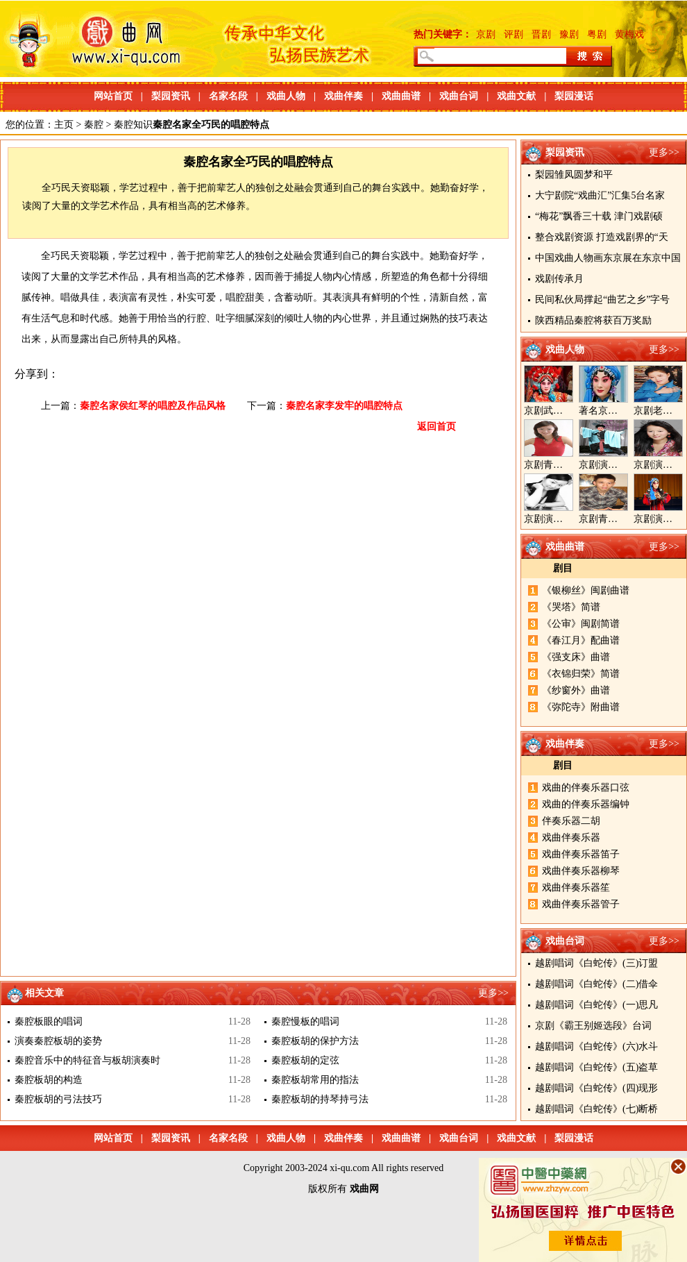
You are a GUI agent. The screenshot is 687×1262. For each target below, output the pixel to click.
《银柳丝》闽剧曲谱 (585, 590)
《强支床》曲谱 (576, 657)
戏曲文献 (516, 96)
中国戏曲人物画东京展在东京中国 (608, 258)
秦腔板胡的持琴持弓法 (319, 1099)
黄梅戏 (629, 34)
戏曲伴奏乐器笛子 (581, 854)
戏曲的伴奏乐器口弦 (585, 787)
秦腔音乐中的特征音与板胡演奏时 (87, 1060)
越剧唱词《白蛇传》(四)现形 (596, 1088)
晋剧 (541, 34)
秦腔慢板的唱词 (305, 1021)
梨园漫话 (573, 96)
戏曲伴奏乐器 (571, 837)
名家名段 (228, 96)
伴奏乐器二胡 (571, 821)
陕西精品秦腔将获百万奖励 (593, 320)
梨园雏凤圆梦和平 (574, 174)
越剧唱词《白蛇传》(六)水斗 (596, 1046)
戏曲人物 (285, 96)
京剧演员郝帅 (608, 465)
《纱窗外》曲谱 (576, 690)
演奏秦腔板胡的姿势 (58, 1041)
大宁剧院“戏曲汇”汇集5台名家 (600, 195)
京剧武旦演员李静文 (567, 410)
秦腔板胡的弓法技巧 (58, 1099)
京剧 (485, 34)
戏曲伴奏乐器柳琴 (581, 871)
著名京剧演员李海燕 (622, 410)
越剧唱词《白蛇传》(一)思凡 (596, 1005)
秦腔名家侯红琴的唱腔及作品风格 (153, 406)
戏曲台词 (458, 96)
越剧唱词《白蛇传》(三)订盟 (596, 963)
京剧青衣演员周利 (563, 465)
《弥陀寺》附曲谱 (581, 707)
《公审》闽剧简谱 (581, 624)
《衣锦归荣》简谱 (581, 673)
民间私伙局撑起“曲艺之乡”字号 (602, 299)
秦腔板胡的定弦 (305, 1060)
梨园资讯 (170, 96)
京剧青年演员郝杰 (617, 519)
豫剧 (569, 34)
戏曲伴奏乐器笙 (576, 887)
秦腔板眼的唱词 (49, 1021)
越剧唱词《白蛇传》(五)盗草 (596, 1067)
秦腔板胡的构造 (49, 1080)
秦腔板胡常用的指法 (315, 1080)
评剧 (513, 34)
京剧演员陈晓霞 (558, 519)
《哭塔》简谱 (571, 607)
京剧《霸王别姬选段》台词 (593, 1025)
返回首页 (436, 426)
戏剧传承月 (559, 279)
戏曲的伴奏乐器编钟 (585, 804)
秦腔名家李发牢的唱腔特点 (344, 406)
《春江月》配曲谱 (581, 640)
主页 (64, 124)
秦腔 (93, 124)
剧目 (562, 568)
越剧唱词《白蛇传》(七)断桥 (596, 1109)
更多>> (664, 152)
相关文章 (44, 993)
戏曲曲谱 (401, 96)
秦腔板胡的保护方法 (315, 1041)
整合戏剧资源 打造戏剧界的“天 (601, 237)
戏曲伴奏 (343, 96)
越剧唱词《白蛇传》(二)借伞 (596, 984)
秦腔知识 (133, 124)
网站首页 (113, 96)
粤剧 (597, 34)
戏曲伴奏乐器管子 (581, 904)
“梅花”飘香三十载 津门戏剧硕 (599, 216)
